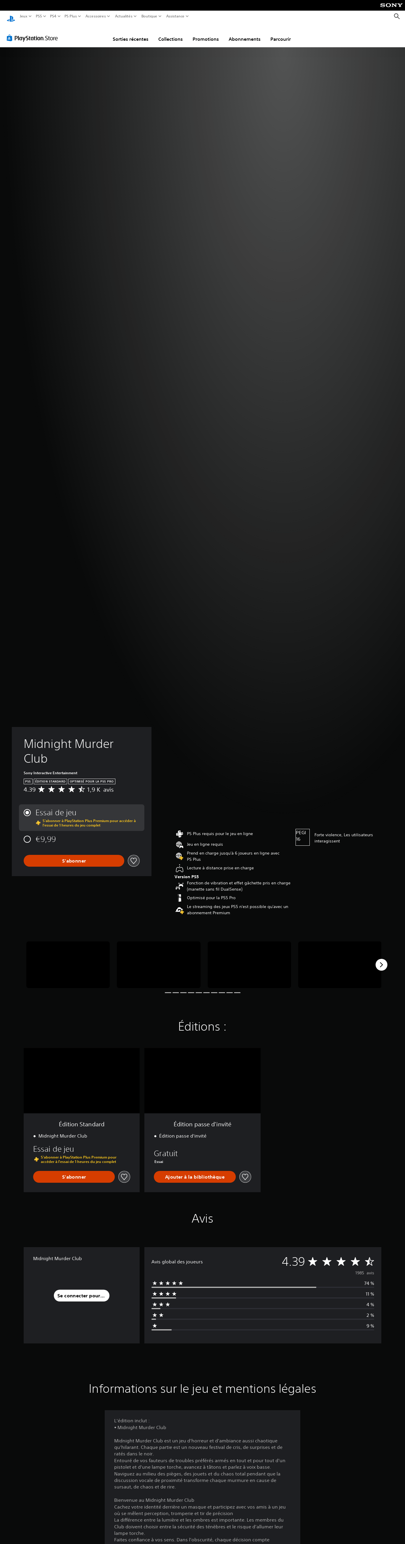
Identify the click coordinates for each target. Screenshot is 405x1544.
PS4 (53, 16)
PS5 (39, 16)
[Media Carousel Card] (68, 959)
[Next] (381, 959)
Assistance (175, 16)
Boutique (149, 16)
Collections (170, 33)
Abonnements (245, 33)
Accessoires (95, 16)
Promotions (206, 33)
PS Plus (70, 16)
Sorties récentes (131, 33)
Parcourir (280, 33)
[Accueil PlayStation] (11, 16)
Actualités (124, 16)
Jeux (24, 16)
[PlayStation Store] (34, 32)
